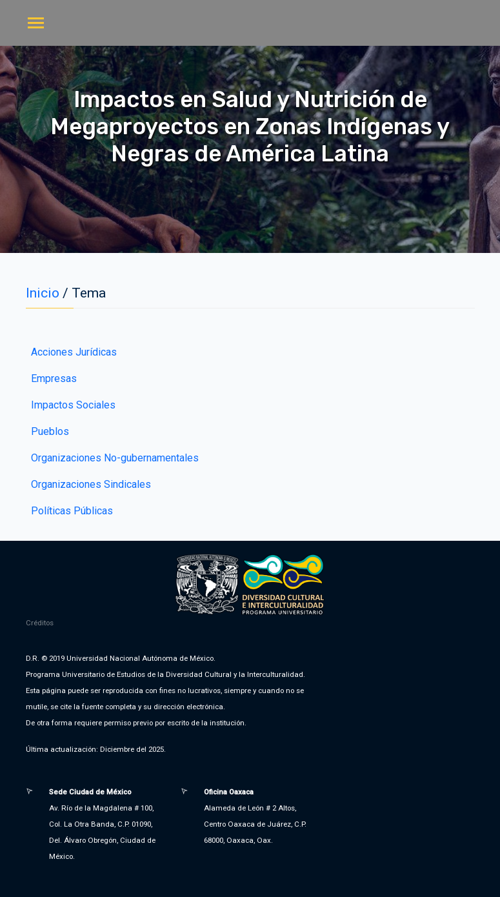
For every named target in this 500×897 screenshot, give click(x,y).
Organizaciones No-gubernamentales (115, 458)
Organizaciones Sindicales (91, 484)
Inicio (42, 293)
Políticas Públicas (72, 511)
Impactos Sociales (73, 405)
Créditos (40, 622)
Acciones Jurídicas (74, 352)
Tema (89, 293)
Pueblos (50, 431)
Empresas (54, 378)
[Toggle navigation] (36, 24)
